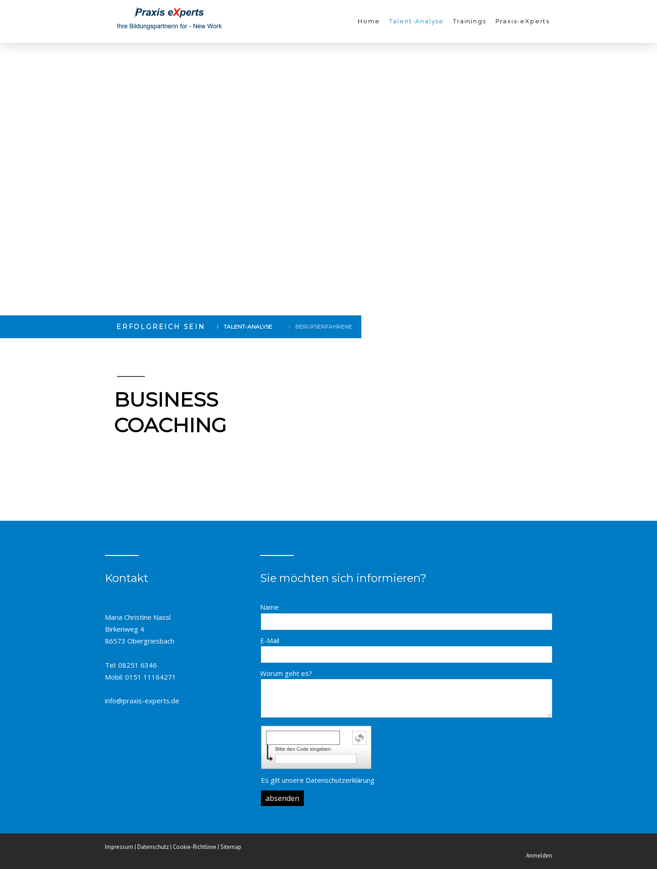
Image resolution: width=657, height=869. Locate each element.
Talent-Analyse (416, 21)
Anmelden (539, 855)
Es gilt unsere (318, 780)
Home (369, 21)
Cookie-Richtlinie (194, 847)
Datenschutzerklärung (340, 780)
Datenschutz (153, 847)
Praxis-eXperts (522, 21)
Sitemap (230, 847)
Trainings (469, 21)
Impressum (119, 847)
